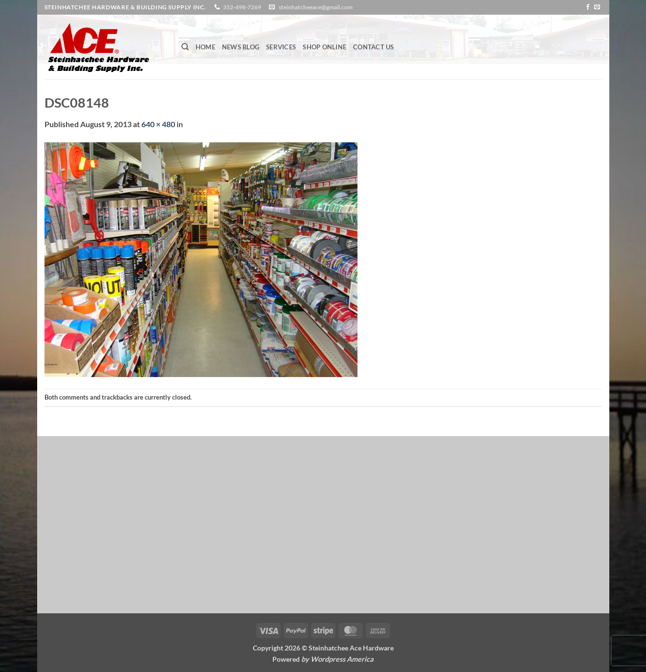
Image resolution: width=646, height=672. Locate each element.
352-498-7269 (242, 7)
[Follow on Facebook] (588, 7)
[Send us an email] (597, 7)
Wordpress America (342, 659)
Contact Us (373, 47)
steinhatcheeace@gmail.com (316, 7)
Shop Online (324, 47)
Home (205, 47)
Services (281, 47)
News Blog (240, 47)
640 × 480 (158, 124)
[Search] (185, 47)
